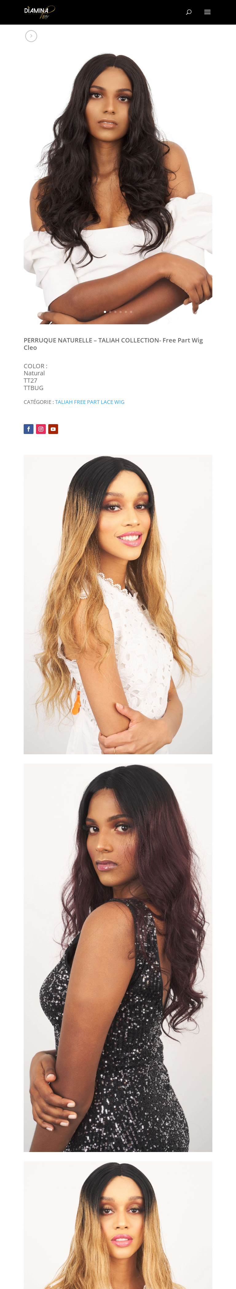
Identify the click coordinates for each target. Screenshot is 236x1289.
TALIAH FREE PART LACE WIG (89, 401)
